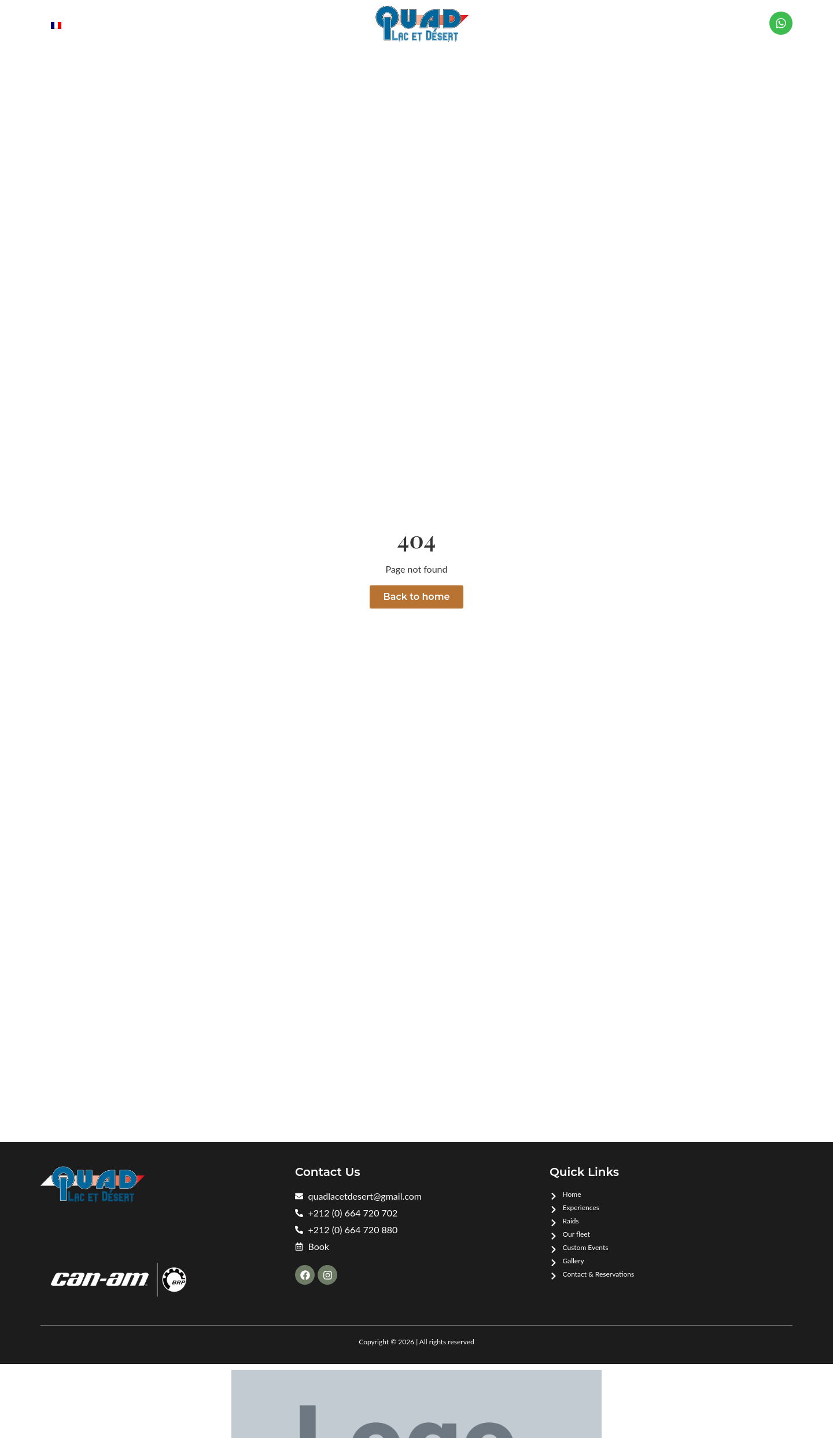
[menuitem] (56, 24)
